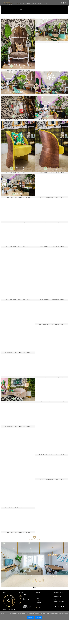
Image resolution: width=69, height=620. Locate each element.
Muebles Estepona (57, 608)
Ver (40, 615)
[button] (2, 564)
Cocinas (38, 600)
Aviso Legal (56, 599)
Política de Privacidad (58, 596)
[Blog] (36, 607)
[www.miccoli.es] (20, 602)
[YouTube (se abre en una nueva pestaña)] (65, 3)
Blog (39, 607)
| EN (38, 604)
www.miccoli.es (26, 601)
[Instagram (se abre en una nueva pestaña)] (63, 3)
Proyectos (39, 595)
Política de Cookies (58, 598)
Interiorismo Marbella (57, 611)
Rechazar (30, 617)
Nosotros (39, 602)
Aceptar (39, 617)
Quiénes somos (57, 594)
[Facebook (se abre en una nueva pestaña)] (61, 3)
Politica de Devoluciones (59, 601)
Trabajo (55, 602)
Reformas (39, 598)
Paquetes (39, 596)
